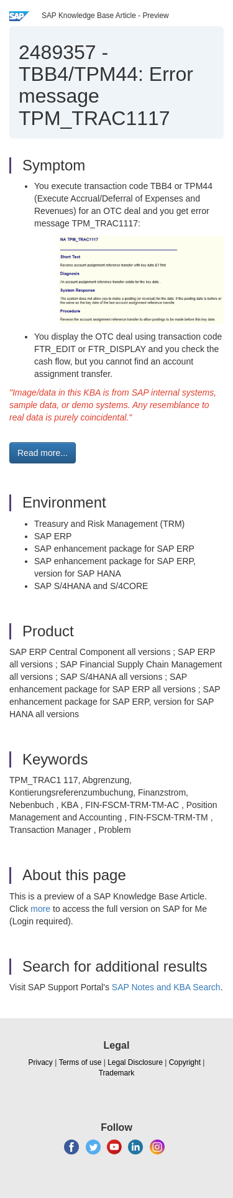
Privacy (41, 1062)
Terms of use (80, 1062)
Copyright (185, 1062)
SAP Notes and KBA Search (166, 987)
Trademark (117, 1073)
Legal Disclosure (135, 1062)
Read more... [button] (42, 453)
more (40, 909)
